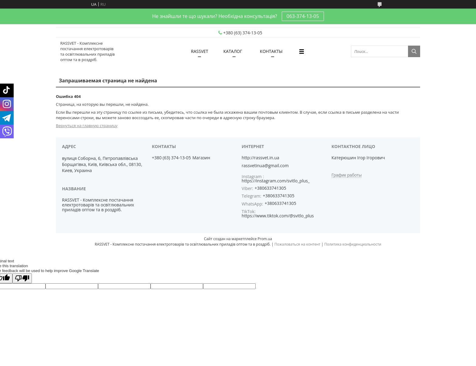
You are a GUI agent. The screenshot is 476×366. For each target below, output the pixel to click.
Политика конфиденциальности (352, 244)
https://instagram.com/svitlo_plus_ (276, 181)
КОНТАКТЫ (271, 51)
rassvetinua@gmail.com (265, 165)
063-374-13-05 (303, 16)
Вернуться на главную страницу (86, 125)
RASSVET (199, 51)
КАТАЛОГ (232, 51)
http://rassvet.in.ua (260, 158)
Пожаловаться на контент (297, 244)
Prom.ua (265, 238)
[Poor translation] (22, 278)
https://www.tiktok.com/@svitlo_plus (278, 216)
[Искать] (414, 51)
